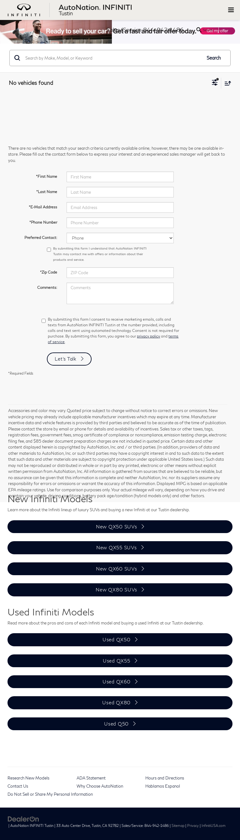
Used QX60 (116, 681)
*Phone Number (43, 222)
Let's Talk (66, 359)
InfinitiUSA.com (214, 825)
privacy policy (148, 336)
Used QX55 (116, 660)
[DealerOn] (23, 818)
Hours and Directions (164, 777)
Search (214, 58)
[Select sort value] (226, 83)
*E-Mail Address (43, 207)
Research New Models (28, 777)
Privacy (193, 825)
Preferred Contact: (40, 237)
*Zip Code (48, 272)
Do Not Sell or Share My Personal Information (50, 794)
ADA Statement (91, 777)
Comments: (47, 287)
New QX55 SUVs (116, 547)
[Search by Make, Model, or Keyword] (112, 58)
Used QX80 (116, 702)
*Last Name (46, 191)
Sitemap (178, 825)
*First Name (46, 176)
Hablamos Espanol (162, 786)
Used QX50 (116, 639)
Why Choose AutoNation (100, 786)
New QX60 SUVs (116, 568)
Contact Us (18, 786)
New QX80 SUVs (116, 589)
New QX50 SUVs (116, 526)
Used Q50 (116, 723)
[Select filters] (215, 83)
